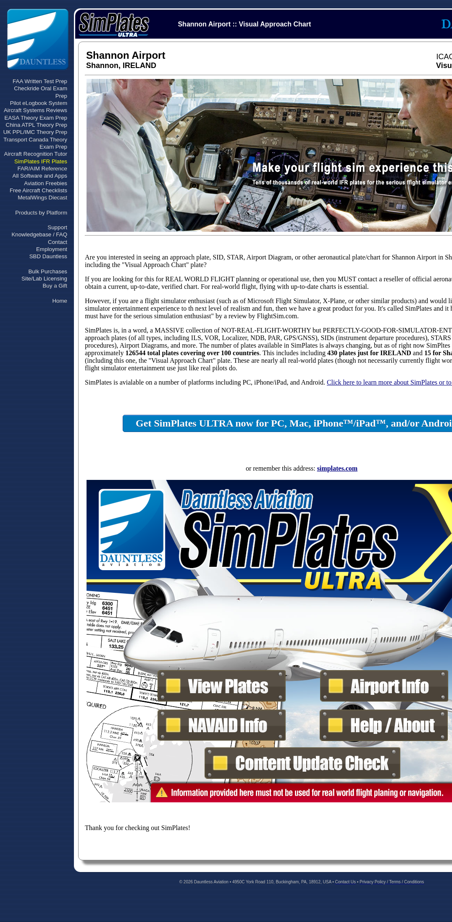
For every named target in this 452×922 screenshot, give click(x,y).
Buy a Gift (54, 286)
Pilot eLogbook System (38, 103)
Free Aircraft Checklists (38, 190)
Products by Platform (41, 213)
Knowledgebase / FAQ (39, 234)
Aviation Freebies (45, 183)
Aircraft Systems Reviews (35, 110)
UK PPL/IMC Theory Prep (35, 132)
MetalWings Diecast (42, 197)
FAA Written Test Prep (40, 81)
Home (59, 301)
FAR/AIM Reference (42, 168)
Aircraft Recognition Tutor (35, 154)
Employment (51, 249)
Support (57, 227)
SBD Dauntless (48, 256)
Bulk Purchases (47, 271)
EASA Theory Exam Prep (36, 118)
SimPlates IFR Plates (40, 161)
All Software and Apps (40, 176)
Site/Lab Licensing (44, 278)
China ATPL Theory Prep (36, 125)
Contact (57, 242)
